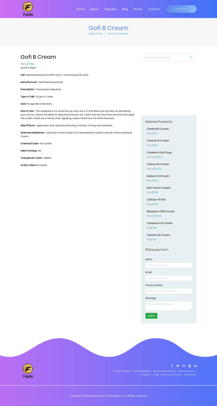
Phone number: (154, 285)
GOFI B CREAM (118, 33)
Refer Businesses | (142, 371)
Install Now (181, 9)
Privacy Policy (190, 374)
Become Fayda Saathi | (164, 371)
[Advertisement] (169, 90)
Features (110, 9)
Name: (149, 259)
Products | (146, 374)
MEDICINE (96, 33)
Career (156, 374)
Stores (138, 9)
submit (151, 315)
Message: (150, 298)
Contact (154, 9)
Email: (148, 272)
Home (81, 9)
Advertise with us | (186, 371)
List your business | (122, 371)
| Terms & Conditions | (171, 374)
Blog (125, 9)
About (95, 9)
